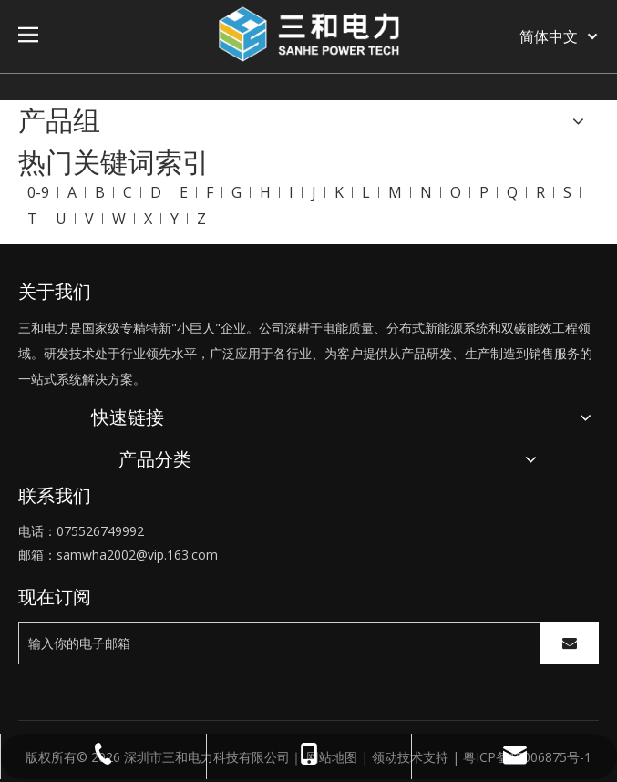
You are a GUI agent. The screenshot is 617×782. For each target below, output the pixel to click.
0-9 (38, 192)
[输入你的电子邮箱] (275, 643)
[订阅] (569, 643)
